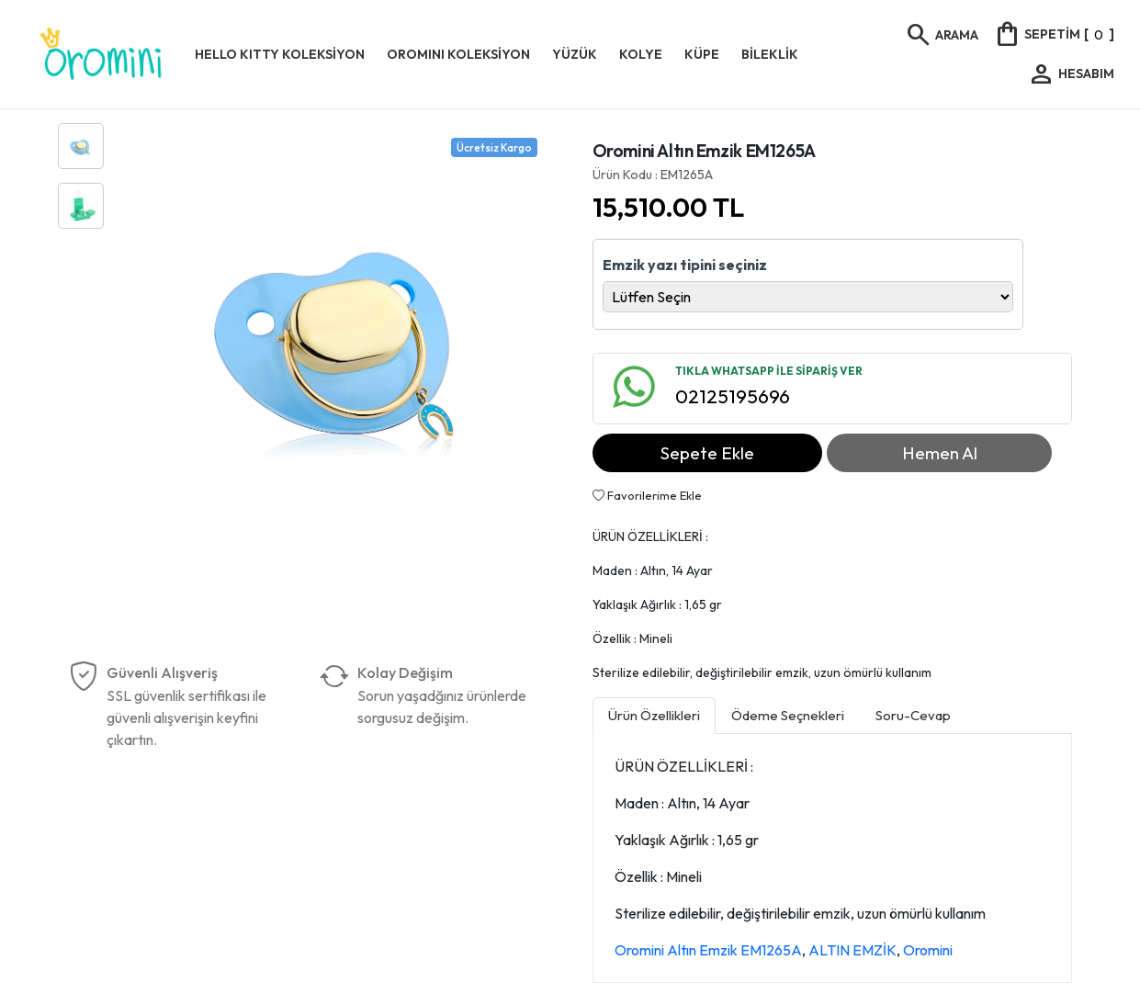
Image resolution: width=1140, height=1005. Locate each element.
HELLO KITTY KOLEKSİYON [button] (280, 54)
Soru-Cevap (913, 715)
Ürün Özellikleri (654, 715)
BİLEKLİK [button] (769, 54)
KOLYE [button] (640, 54)
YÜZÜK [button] (574, 54)
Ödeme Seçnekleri (787, 715)
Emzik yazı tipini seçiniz (685, 264)
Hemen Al (939, 453)
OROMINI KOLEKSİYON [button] (458, 54)
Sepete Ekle (707, 453)
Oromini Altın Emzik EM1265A (708, 950)
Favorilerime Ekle (647, 495)
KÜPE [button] (701, 54)
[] (1053, 34)
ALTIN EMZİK (852, 950)
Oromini (928, 950)
